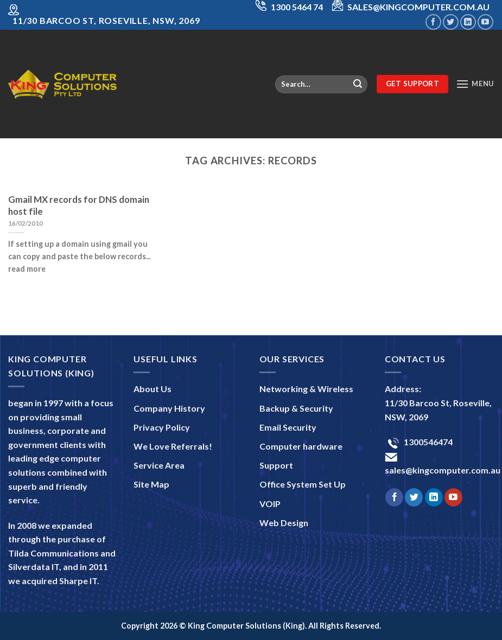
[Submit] (357, 84)
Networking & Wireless (306, 388)
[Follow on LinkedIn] (468, 22)
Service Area (159, 465)
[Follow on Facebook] (433, 22)
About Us (152, 388)
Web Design (283, 522)
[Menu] (475, 84)
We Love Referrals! (173, 446)
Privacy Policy (162, 427)
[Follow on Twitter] (451, 22)
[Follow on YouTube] (485, 22)
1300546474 (427, 442)
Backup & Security (296, 408)
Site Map (151, 484)
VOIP (270, 503)
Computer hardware (300, 446)
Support (276, 465)
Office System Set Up (302, 484)
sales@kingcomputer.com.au (442, 470)
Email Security (287, 427)
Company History (169, 408)
